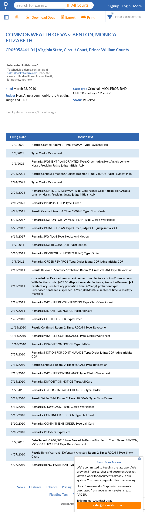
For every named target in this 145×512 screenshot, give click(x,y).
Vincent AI (121, 487)
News (21, 487)
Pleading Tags (58, 495)
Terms (91, 495)
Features (35, 487)
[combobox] (110, 16)
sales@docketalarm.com (22, 73)
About (80, 487)
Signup (113, 6)
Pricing (67, 487)
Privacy (77, 495)
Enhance (52, 487)
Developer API (99, 487)
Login (126, 6)
